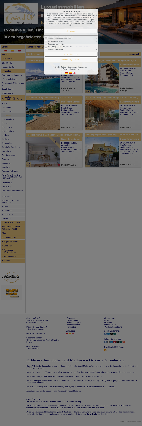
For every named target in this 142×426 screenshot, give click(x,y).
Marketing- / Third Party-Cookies (60, 47)
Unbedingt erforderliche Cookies (60, 39)
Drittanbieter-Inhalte (55, 49)
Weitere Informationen (71, 69)
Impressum (82, 67)
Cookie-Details (60, 67)
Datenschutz (72, 67)
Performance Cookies (56, 44)
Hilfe (70, 25)
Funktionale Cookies (56, 41)
